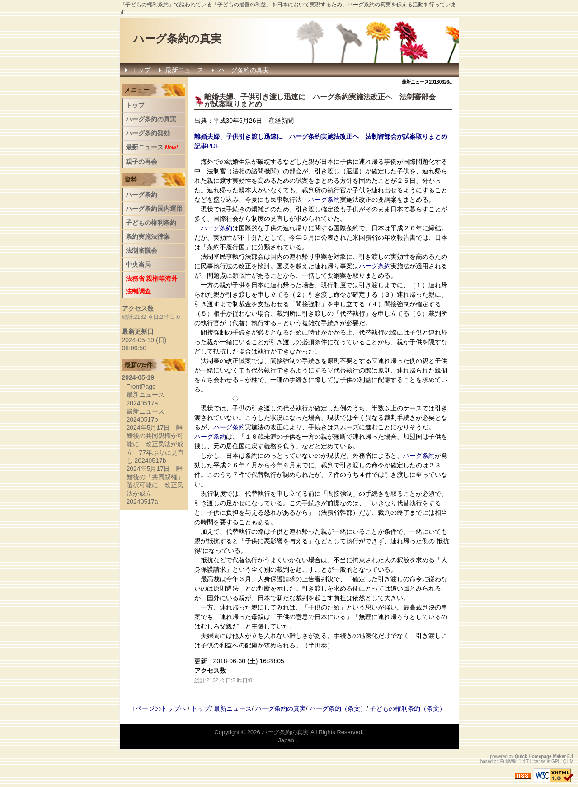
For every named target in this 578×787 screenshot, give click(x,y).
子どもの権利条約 (151, 222)
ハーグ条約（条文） (338, 708)
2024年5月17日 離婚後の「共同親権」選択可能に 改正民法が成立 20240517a (155, 485)
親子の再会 (141, 161)
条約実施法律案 (148, 236)
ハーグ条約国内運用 (154, 208)
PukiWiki (508, 761)
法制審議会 (141, 250)
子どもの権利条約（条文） (408, 708)
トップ (141, 70)
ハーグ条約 (331, 97)
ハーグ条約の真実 (177, 39)
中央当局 (138, 264)
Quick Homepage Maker (540, 756)
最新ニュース (184, 70)
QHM (568, 761)
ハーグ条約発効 (148, 133)
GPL (555, 761)
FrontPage (141, 386)
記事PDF (207, 145)
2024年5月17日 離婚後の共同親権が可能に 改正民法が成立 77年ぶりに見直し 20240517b (155, 444)
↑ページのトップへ (159, 708)
